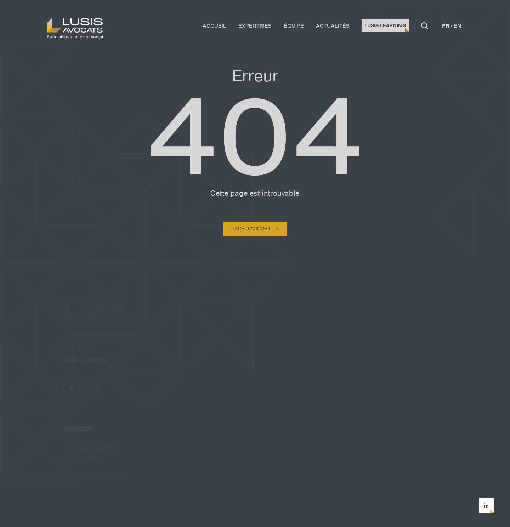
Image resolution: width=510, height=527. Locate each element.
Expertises (255, 27)
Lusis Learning (385, 26)
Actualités (333, 27)
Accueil (214, 27)
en (457, 27)
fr (445, 27)
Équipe (294, 27)
